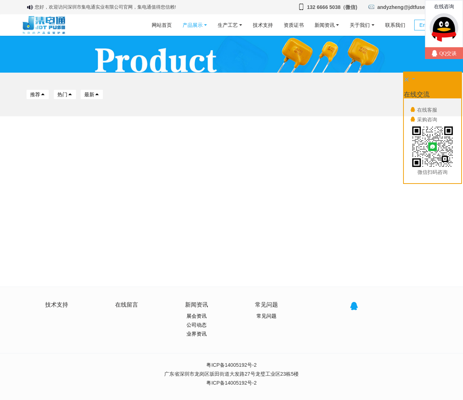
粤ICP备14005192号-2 (231, 365)
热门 (64, 94)
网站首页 (162, 25)
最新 (91, 94)
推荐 (37, 94)
